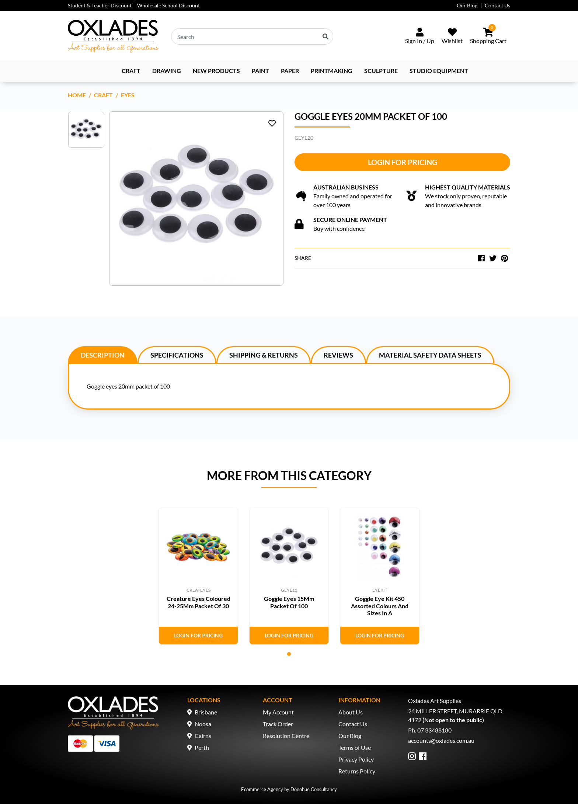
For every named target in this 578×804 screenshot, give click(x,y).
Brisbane (206, 712)
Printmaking (331, 70)
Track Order (278, 723)
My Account (278, 712)
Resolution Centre (286, 735)
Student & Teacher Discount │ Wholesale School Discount (134, 5)
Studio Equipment (439, 70)
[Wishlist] (452, 36)
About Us (350, 712)
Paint (260, 70)
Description (103, 355)
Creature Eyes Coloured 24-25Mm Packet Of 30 (198, 602)
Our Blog (467, 5)
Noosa (203, 723)
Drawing (166, 70)
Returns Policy (356, 771)
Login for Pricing (402, 162)
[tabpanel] (198, 576)
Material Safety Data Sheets (430, 355)
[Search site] (325, 36)
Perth (202, 747)
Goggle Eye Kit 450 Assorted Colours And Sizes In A (379, 605)
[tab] (102, 354)
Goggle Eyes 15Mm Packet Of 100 (289, 602)
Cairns (203, 735)
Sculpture (381, 70)
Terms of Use (354, 747)
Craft (131, 70)
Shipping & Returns (263, 355)
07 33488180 (434, 730)
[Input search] (252, 36)
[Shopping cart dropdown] (488, 36)
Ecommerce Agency (262, 789)
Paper (290, 70)
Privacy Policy (356, 759)
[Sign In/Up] (419, 36)
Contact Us (497, 5)
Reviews (338, 355)
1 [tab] (289, 654)
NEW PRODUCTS (216, 70)
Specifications (176, 355)
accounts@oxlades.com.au (441, 740)
